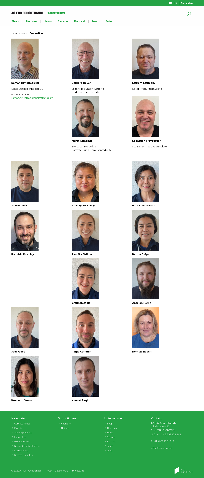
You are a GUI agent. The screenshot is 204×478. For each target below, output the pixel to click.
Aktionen (65, 428)
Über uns (31, 21)
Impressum (77, 470)
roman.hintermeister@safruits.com (32, 97)
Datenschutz (61, 470)
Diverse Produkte (23, 455)
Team (95, 21)
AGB (49, 470)
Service (63, 21)
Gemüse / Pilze (22, 423)
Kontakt (79, 21)
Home (14, 33)
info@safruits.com (161, 448)
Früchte (18, 428)
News (48, 21)
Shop (15, 21)
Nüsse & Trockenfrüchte (27, 446)
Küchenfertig (21, 450)
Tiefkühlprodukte (23, 432)
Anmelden (187, 3)
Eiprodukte (20, 437)
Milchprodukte (21, 441)
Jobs (109, 21)
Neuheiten (66, 423)
